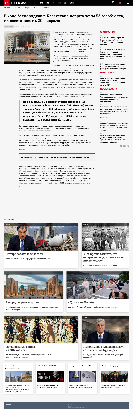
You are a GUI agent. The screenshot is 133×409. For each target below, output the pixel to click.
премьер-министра (47, 128)
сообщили (23, 89)
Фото (36, 8)
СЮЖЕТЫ (46, 8)
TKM (59, 3)
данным (36, 101)
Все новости (124, 146)
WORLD (73, 3)
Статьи (17, 8)
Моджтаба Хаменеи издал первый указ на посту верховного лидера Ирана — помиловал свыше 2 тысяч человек (114, 126)
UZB (66, 3)
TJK (54, 3)
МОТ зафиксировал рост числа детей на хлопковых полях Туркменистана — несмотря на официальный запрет (112, 138)
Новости (7, 8)
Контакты (8, 403)
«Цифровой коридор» (111, 366)
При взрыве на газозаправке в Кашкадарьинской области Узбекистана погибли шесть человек (112, 41)
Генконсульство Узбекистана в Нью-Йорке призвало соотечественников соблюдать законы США (113, 81)
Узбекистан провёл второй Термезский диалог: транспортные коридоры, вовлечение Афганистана (114, 98)
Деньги (28, 27)
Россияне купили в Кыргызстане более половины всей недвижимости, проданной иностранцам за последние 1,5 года (113, 54)
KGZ (47, 3)
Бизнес (17, 27)
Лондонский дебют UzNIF (80, 366)
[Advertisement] (66, 205)
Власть (22, 27)
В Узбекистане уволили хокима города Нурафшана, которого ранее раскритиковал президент (113, 66)
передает (82, 49)
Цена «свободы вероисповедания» (13, 367)
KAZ (41, 3)
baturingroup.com (80, 407)
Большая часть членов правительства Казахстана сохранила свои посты (56, 157)
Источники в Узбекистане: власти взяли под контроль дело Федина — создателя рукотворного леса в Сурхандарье (114, 110)
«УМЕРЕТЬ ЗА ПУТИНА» (47, 366)
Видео (27, 8)
